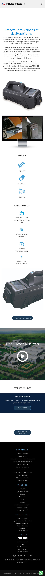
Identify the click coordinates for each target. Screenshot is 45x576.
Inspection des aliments (22, 467)
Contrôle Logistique (23, 456)
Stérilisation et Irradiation (22, 478)
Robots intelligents (22, 475)
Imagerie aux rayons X (22, 518)
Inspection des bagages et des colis (22, 461)
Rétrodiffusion (22, 528)
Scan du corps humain (22, 464)
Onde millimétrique (23, 530)
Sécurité (22, 502)
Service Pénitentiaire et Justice (22, 505)
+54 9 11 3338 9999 (23, 552)
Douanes (22, 494)
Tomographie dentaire (22, 470)
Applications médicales (22, 491)
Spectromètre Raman (22, 526)
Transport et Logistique (22, 507)
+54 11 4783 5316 (22, 549)
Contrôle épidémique (22, 453)
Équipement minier (22, 480)
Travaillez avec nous (22, 547)
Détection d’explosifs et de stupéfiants (22, 472)
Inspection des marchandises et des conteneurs (22, 459)
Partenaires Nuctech (22, 510)
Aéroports (22, 488)
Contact (23, 544)
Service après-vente (22, 542)
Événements (22, 497)
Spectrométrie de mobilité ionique (22, 521)
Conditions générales (22, 562)
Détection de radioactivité (22, 523)
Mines (22, 499)
